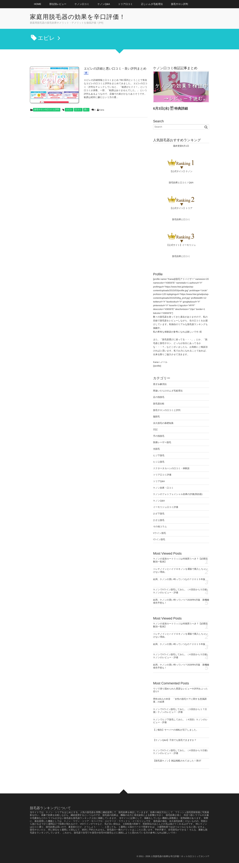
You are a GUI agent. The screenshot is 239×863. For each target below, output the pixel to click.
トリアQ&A (159, 481)
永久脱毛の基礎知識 (163, 423)
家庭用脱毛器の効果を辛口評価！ (80, 17)
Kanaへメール (160, 362)
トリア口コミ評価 (162, 474)
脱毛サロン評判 (179, 4)
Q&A (191, 182)
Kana (101, 101)
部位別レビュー (57, 4)
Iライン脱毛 (159, 539)
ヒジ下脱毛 (158, 455)
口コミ (78, 100)
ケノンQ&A (103, 4)
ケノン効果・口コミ (163, 487)
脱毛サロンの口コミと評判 (46, 100)
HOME (37, 4)
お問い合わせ (41, 12)
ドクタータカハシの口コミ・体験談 (171, 468)
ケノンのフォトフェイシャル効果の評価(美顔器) (177, 494)
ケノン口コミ (82, 4)
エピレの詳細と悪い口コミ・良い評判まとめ (103, 68)
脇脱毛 (156, 416)
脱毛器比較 (158, 403)
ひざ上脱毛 (158, 520)
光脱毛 (156, 449)
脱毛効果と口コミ (178, 182)
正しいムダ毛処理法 (152, 4)
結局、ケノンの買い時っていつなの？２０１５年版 (179, 579)
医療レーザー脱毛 (162, 442)
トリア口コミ (125, 4)
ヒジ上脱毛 (158, 461)
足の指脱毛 (158, 397)
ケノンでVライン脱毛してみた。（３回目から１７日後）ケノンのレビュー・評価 (180, 711)
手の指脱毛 (158, 436)
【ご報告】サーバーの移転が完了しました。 (175, 730)
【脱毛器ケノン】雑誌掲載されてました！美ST (177, 760)
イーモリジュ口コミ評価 (165, 507)
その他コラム (160, 526)
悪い (86, 100)
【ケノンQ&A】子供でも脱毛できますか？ (174, 740)
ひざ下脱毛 (158, 513)
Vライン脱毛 (159, 533)
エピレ (69, 100)
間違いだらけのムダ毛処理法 (168, 390)
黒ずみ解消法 (160, 384)
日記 (155, 429)
